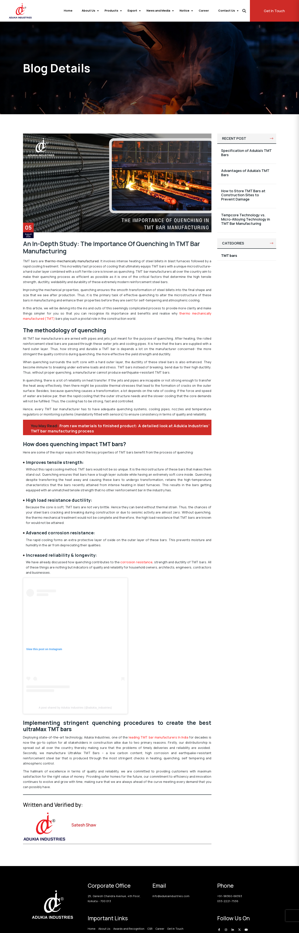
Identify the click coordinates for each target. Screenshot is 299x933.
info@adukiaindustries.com (171, 896)
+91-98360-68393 (229, 896)
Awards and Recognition (128, 928)
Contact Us (226, 10)
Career (204, 10)
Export (132, 10)
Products (111, 10)
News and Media (158, 10)
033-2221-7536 (228, 901)
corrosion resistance (136, 562)
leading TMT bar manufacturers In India (158, 737)
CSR (149, 928)
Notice (184, 10)
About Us (88, 10)
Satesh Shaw (84, 825)
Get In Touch (274, 10)
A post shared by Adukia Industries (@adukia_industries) (75, 707)
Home (68, 10)
